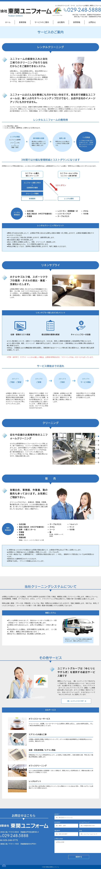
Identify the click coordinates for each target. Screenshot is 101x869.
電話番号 (57, 830)
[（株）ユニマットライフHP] (76, 701)
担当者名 (57, 822)
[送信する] (78, 857)
